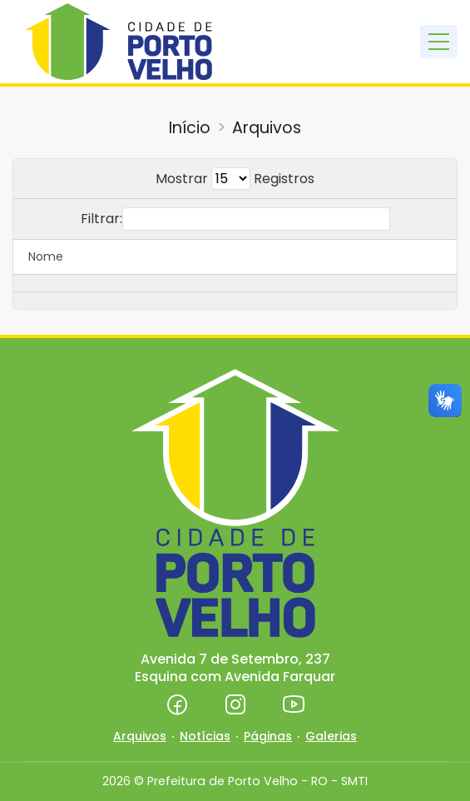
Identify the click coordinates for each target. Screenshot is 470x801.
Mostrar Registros (235, 178)
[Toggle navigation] (439, 41)
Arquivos (266, 128)
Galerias (331, 736)
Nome (45, 256)
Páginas (268, 736)
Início (189, 128)
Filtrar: (235, 219)
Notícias (205, 736)
